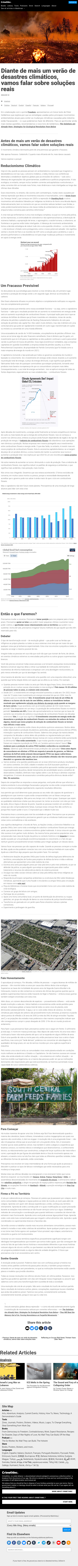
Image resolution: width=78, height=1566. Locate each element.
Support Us (72, 2)
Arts (4, 1413)
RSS (11, 1410)
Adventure (11, 1413)
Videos (35, 1422)
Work (46, 1431)
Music (41, 1422)
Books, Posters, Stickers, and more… (18, 1447)
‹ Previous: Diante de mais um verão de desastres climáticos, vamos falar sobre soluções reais (19, 1338)
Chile (66, 1177)
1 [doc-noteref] (44, 209)
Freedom (32, 112)
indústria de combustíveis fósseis (34, 441)
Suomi (14, 1456)
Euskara (68, 1456)
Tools (16, 6)
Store (31, 6)
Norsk (21, 1465)
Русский (50, 105)
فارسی (19, 1459)
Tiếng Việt (53, 1462)
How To (49, 1413)
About (54, 6)
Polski (71, 1453)
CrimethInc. (6, 2)
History (42, 1413)
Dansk (13, 1462)
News (56, 1413)
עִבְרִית (19, 1462)
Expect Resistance (58, 1431)
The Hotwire (42, 1441)
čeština (6, 105)
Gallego (5, 1465)
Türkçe (12, 1459)
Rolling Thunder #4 (26, 971)
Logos (48, 1422)
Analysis (7, 101)
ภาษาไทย (27, 1462)
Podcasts (24, 6)
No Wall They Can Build (48, 1434)
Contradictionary (36, 1431)
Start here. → (69, 1502)
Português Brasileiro (50, 1453)
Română (59, 1459)
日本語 (21, 1456)
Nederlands (28, 1459)
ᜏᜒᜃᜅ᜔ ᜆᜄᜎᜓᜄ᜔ (32, 1465)
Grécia (42, 1177)
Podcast (5, 1438)
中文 (38, 1456)
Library (10, 6)
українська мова (40, 1462)
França (49, 1177)
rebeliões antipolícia (12, 1183)
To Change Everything (61, 1422)
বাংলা (72, 1459)
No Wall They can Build (26, 1441)
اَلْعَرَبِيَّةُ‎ (67, 1459)
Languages (45, 6)
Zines (4, 1422)
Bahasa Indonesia (49, 1456)
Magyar (5, 1459)
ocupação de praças (49, 1180)
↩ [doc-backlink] (58, 1314)
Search (37, 6)
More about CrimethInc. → (63, 1491)
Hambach (34, 1185)
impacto (63, 836)
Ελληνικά (6, 1456)
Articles (5, 1410)
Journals (12, 1422)
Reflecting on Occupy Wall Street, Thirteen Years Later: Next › (58, 1338)
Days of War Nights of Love (25, 1434)
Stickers (27, 1422)
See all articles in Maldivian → (13, 8)
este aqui (21, 883)
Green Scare (71, 196)
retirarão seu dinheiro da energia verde (42, 703)
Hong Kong (57, 1177)
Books (3, 6)
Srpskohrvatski (41, 1459)
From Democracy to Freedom (15, 1431)
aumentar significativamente (32, 599)
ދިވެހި (66, 1462)
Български (30, 1456)
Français (36, 105)
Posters (19, 1422)
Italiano (43, 105)
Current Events (31, 1413)
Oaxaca (36, 1177)
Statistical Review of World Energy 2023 (19, 600)
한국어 (51, 1459)
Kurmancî (14, 1465)
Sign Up (67, 1530)
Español (28, 105)
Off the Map (65, 1434)
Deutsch (14, 105)
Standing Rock (57, 199)
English (21, 105)
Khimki (43, 1185)
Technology (65, 1413)
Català (61, 1462)
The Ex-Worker (8, 1441)
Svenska (5, 1462)
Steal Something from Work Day (16, 1425)
